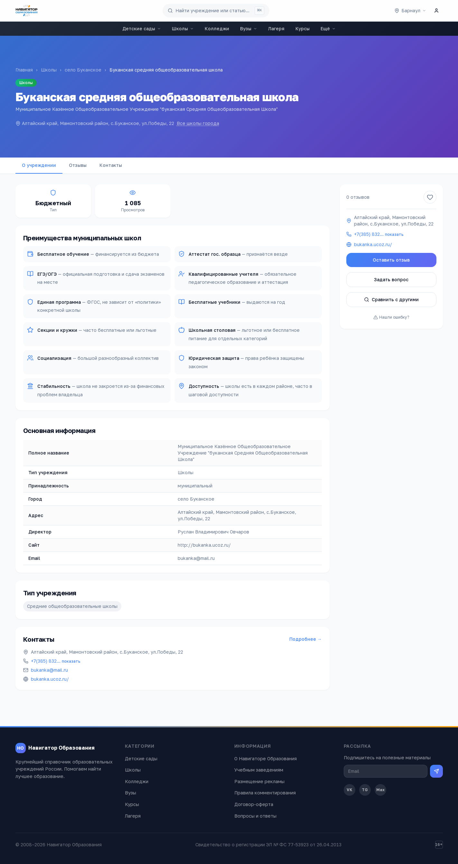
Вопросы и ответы (255, 816)
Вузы (248, 28)
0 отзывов (357, 197)
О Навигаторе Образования (265, 758)
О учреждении (39, 165)
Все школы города (198, 123)
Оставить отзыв (391, 260)
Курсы (302, 28)
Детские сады (141, 28)
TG (365, 789)
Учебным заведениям (258, 770)
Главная (24, 69)
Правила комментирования (265, 792)
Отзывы (78, 165)
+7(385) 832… (55, 661)
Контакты (110, 165)
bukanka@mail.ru (49, 670)
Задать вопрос (391, 279)
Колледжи (217, 28)
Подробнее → (305, 639)
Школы (183, 28)
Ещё (328, 28)
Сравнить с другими (391, 299)
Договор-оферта (253, 804)
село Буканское (83, 69)
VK (349, 789)
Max (380, 789)
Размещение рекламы (259, 781)
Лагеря (276, 28)
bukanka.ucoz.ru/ (50, 679)
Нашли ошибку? (391, 317)
